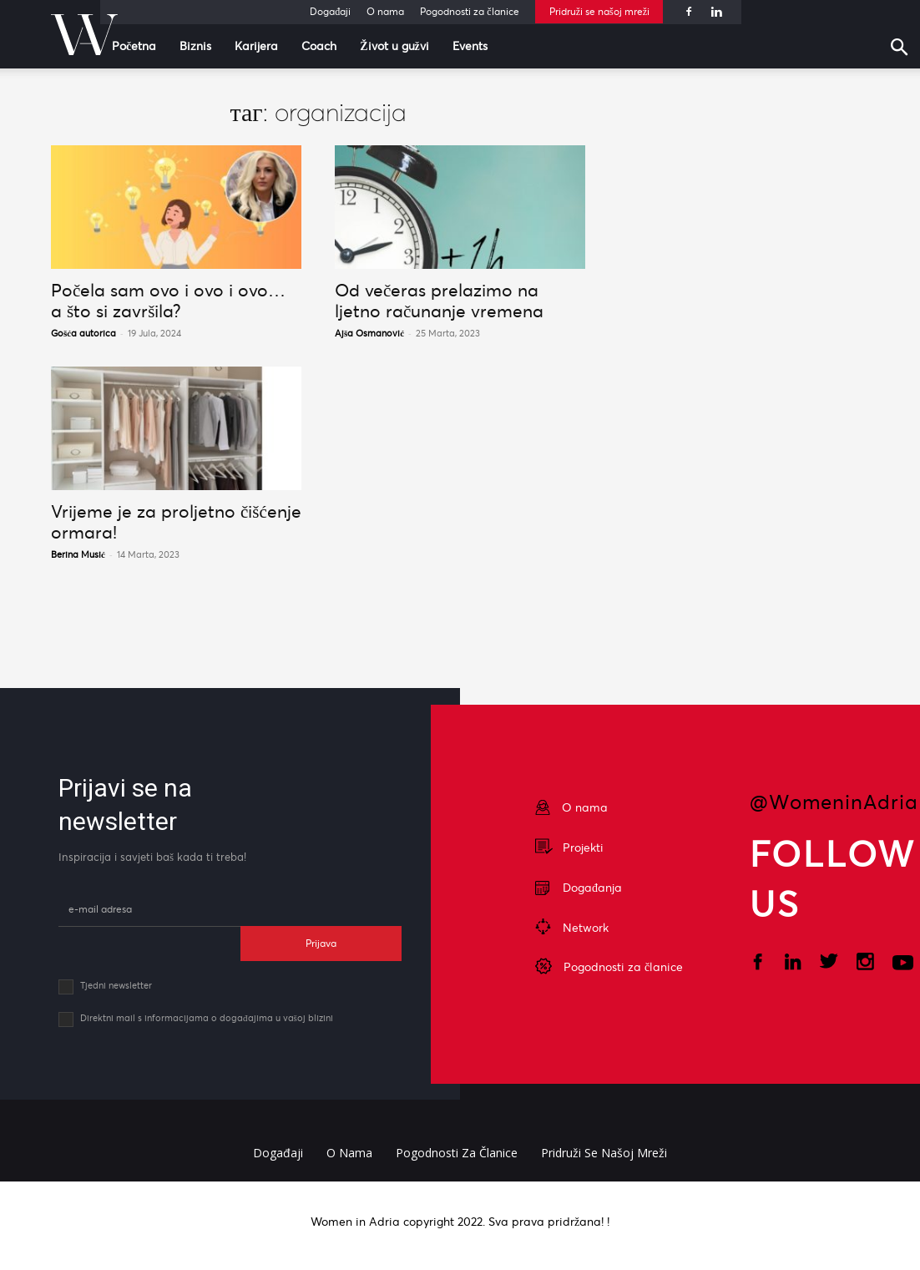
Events (470, 45)
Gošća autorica (83, 333)
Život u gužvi (394, 45)
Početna (134, 45)
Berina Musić (78, 554)
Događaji (330, 11)
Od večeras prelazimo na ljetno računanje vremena (439, 300)
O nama (385, 11)
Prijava (321, 943)
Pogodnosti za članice (469, 11)
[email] (149, 909)
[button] (903, 49)
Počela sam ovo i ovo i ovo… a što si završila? (168, 300)
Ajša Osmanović (369, 333)
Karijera (256, 45)
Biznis (195, 45)
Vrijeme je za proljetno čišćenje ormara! (176, 522)
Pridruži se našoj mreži (599, 11)
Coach (318, 45)
